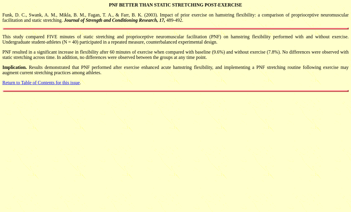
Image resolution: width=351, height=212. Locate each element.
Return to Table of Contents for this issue (41, 82)
